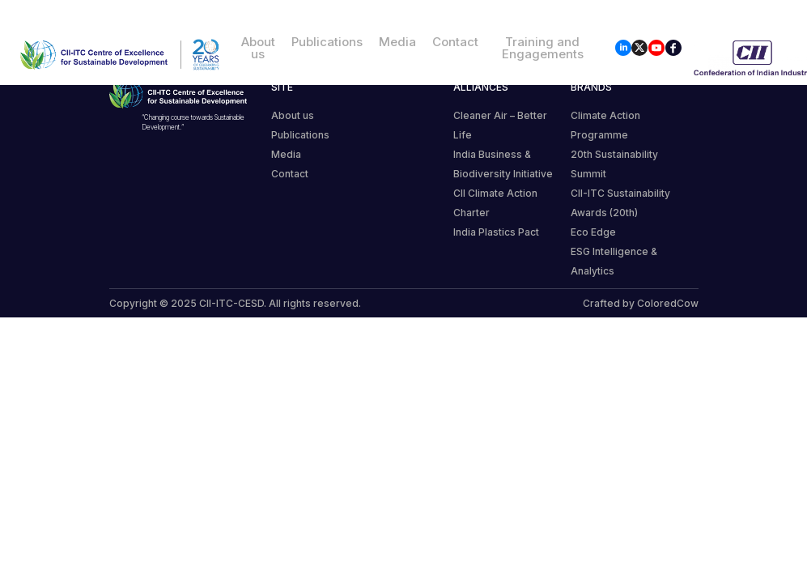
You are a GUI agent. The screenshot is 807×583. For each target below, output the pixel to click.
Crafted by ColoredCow (641, 303)
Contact (455, 41)
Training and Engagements (543, 48)
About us (258, 48)
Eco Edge (593, 232)
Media (397, 41)
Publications (327, 41)
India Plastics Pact (496, 232)
